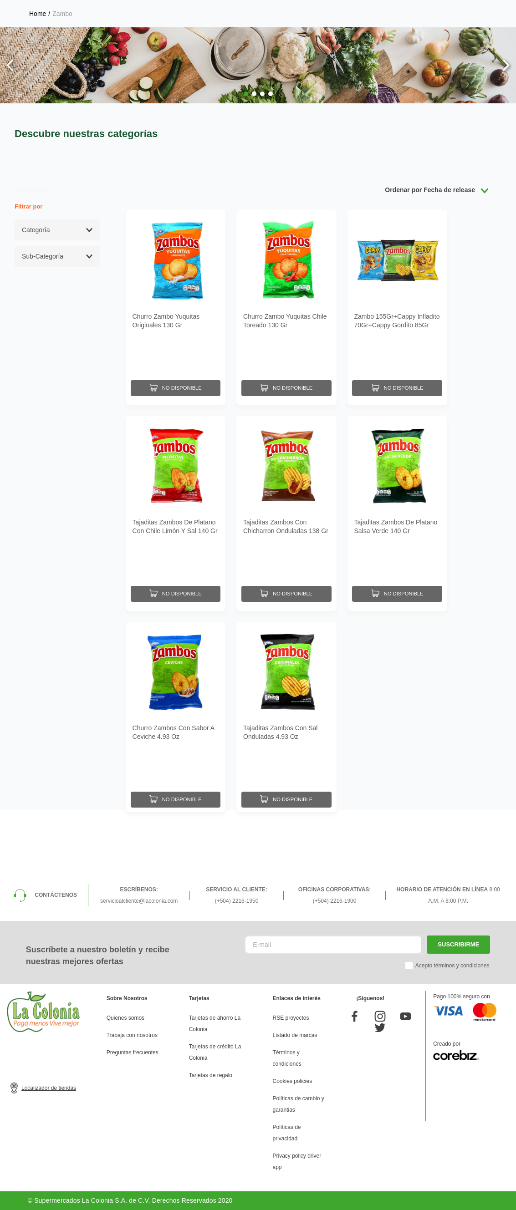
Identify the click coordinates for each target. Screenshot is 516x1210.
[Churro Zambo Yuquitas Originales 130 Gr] (175, 305)
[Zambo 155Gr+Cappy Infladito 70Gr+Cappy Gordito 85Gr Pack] (397, 305)
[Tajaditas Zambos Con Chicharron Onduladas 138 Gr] (286, 507)
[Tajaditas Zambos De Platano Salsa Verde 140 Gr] (397, 507)
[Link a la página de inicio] (37, 13)
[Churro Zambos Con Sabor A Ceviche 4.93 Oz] (175, 708)
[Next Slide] (505, 65)
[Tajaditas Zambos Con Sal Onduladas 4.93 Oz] (286, 708)
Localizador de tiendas (48, 1088)
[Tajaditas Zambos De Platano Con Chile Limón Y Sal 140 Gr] (175, 507)
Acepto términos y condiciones (452, 965)
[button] (246, 94)
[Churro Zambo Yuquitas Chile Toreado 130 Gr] (286, 305)
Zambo (62, 13)
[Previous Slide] (10, 65)
